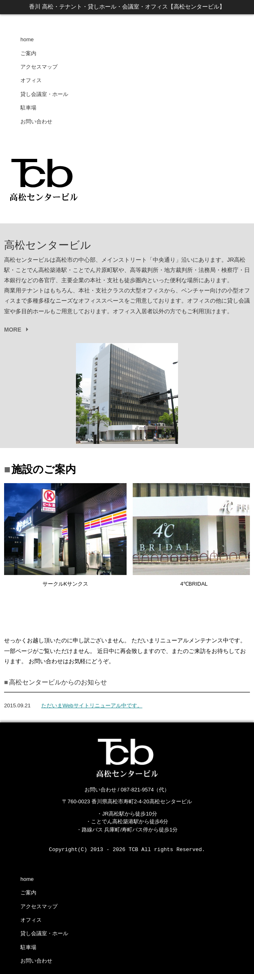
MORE (12, 329)
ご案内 (28, 53)
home (27, 39)
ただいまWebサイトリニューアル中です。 (92, 705)
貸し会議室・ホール (44, 94)
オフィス (31, 80)
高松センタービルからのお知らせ (58, 682)
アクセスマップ (39, 67)
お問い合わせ (36, 121)
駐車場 (28, 108)
